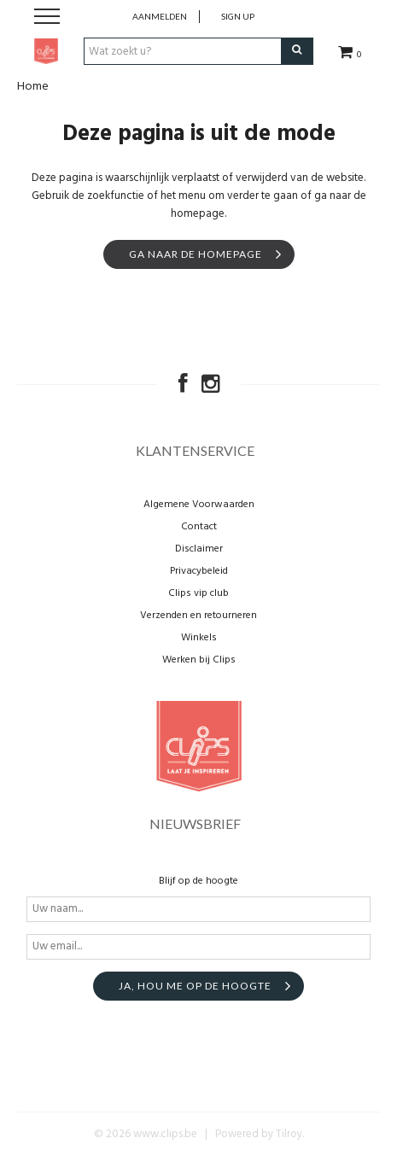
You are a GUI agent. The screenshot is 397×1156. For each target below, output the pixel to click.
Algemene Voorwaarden (198, 504)
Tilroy (289, 1134)
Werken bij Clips (199, 659)
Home (33, 86)
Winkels (199, 637)
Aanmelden (159, 16)
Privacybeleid (199, 571)
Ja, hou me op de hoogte (195, 985)
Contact (199, 526)
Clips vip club (198, 593)
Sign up (237, 16)
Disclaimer (199, 549)
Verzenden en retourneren (198, 615)
